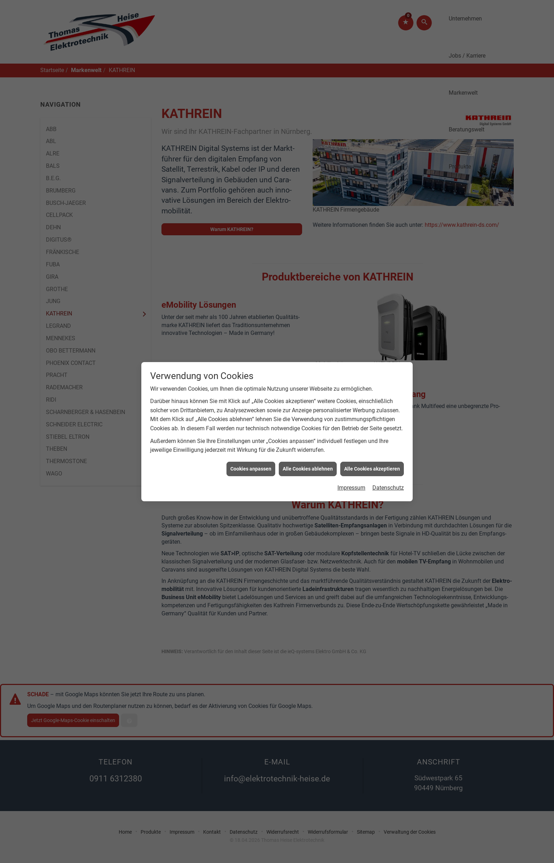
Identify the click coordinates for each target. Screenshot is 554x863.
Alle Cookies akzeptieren (372, 457)
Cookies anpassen (250, 457)
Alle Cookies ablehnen (308, 457)
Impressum (351, 475)
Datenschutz (388, 475)
